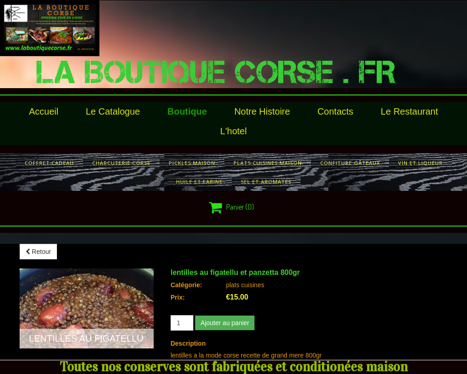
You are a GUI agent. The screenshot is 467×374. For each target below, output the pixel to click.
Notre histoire (262, 111)
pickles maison (192, 162)
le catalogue (113, 111)
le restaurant (409, 111)
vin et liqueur (420, 162)
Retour (38, 251)
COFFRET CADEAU (49, 162)
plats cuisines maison (268, 162)
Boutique (187, 111)
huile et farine (199, 181)
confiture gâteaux (350, 162)
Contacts (335, 111)
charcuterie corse (121, 162)
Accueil (43, 111)
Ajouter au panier (225, 323)
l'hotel (233, 131)
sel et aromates (266, 181)
